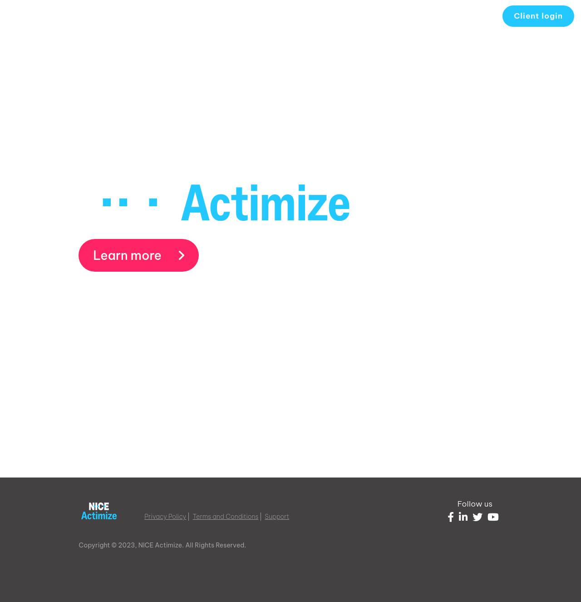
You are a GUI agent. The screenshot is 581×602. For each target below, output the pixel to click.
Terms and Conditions (226, 516)
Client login (538, 16)
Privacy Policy (165, 516)
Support (277, 516)
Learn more (138, 255)
